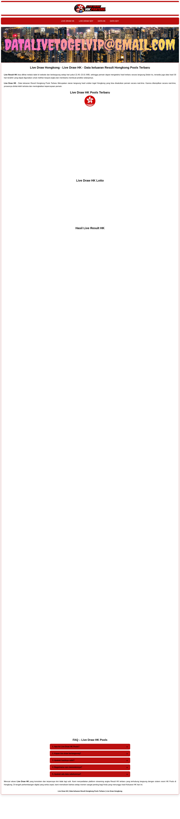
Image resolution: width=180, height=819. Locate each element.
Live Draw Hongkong (114, 791)
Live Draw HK (63, 791)
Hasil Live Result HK (90, 228)
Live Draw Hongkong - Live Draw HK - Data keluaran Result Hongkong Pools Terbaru (90, 67)
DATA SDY (114, 21)
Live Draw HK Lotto (90, 180)
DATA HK (101, 21)
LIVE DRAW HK (67, 21)
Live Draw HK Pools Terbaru (90, 92)
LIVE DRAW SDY (86, 21)
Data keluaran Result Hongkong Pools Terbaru (87, 791)
